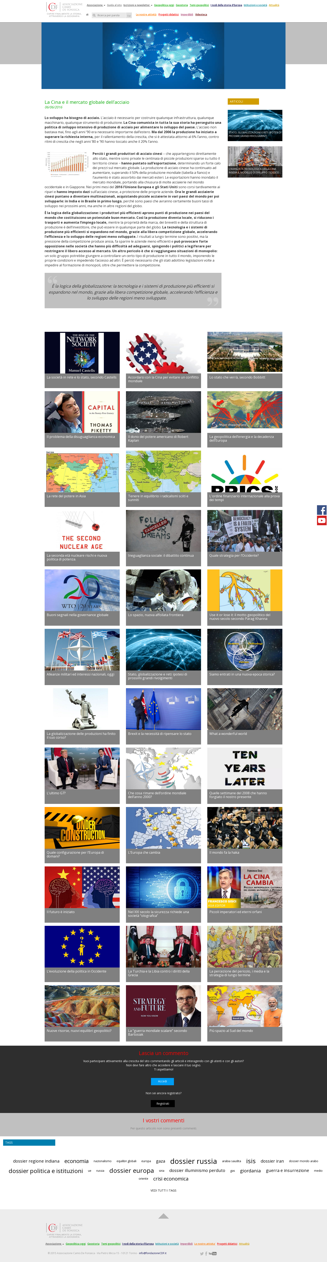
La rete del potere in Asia (66, 496)
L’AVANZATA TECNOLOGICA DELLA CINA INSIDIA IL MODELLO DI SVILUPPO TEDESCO (254, 170)
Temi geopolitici (199, 5)
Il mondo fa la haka (224, 852)
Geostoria (182, 5)
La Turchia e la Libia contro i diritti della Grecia (159, 973)
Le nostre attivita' (204, 1244)
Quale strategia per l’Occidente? (234, 555)
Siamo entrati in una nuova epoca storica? (242, 674)
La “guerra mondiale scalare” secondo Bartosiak (157, 1032)
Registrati (162, 1103)
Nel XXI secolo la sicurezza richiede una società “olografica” (158, 914)
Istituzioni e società (255, 5)
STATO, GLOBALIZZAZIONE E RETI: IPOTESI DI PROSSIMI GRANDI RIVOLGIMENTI (255, 134)
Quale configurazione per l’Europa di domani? (75, 854)
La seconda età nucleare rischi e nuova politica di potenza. (77, 557)
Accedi (162, 1081)
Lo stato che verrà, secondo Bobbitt (237, 377)
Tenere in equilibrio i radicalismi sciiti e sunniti (158, 498)
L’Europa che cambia (144, 852)
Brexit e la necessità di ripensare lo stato (159, 733)
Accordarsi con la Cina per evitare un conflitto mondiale (163, 379)
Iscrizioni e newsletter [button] (137, 5)
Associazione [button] (96, 5)
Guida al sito (114, 5)
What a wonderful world (228, 733)
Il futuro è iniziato (61, 912)
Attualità (274, 5)
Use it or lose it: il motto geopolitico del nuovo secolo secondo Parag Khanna (239, 617)
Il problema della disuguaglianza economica (81, 436)
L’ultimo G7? (56, 793)
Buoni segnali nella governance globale (77, 615)
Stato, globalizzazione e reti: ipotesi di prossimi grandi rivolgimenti (157, 676)
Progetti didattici (168, 14)
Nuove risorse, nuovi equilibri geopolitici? (79, 1030)
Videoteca (201, 14)
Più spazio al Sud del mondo (231, 1030)
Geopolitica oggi (164, 5)
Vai (129, 16)
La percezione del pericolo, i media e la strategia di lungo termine (239, 973)
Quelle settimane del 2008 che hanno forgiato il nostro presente (238, 795)
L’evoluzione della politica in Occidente (76, 971)
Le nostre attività (146, 14)
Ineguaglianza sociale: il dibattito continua (161, 555)
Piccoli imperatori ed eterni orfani (235, 912)
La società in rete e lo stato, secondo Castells (82, 377)
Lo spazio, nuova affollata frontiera (155, 615)
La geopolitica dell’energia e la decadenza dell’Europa (241, 438)
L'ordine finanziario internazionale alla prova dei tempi (244, 498)
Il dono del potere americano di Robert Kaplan (158, 438)
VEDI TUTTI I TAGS (163, 1190)
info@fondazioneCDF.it (152, 1253)
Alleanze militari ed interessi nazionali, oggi (80, 674)
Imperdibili (187, 14)
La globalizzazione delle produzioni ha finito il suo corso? (81, 735)
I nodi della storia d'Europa (226, 5)
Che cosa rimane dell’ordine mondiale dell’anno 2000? (157, 795)
